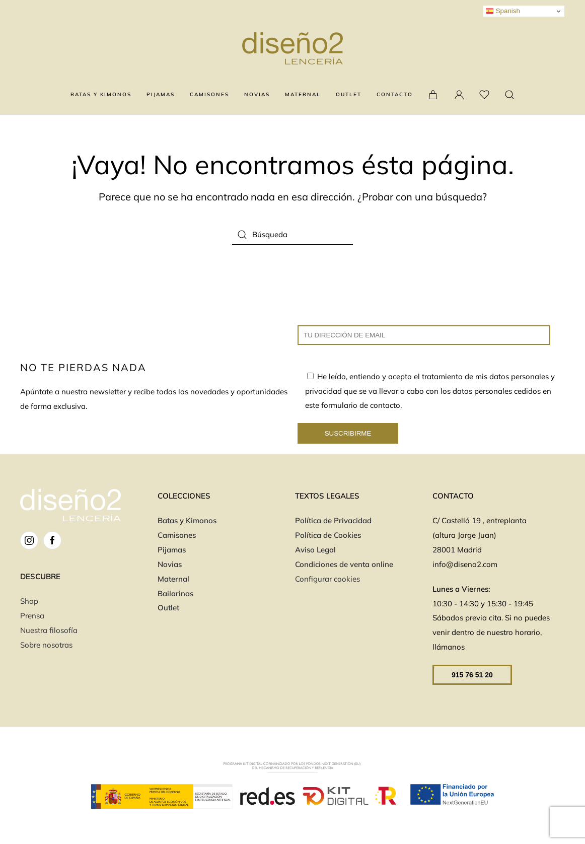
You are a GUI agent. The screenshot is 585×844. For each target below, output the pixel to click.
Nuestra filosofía (49, 630)
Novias (170, 564)
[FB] (52, 540)
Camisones (177, 535)
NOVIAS (257, 94)
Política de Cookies (328, 535)
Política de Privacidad (333, 520)
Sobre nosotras (46, 645)
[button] (509, 95)
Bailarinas (175, 593)
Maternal (173, 579)
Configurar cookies (327, 579)
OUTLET (348, 94)
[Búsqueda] (292, 235)
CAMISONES (209, 94)
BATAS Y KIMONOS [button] (100, 94)
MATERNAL (303, 94)
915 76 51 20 (472, 675)
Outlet (168, 607)
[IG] (29, 540)
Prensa (32, 615)
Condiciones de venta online (345, 564)
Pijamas (172, 549)
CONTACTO (395, 94)
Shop (29, 601)
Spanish (503, 11)
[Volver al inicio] (292, 48)
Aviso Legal (315, 549)
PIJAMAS (161, 94)
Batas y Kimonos (187, 520)
